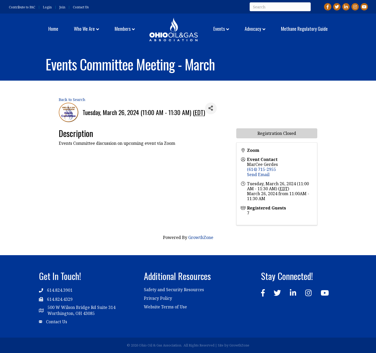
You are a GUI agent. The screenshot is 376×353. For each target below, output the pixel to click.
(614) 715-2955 (261, 169)
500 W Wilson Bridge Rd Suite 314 (81, 307)
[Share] (211, 108)
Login (47, 7)
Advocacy (253, 28)
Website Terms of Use (165, 307)
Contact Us (81, 7)
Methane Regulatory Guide (304, 28)
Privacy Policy (158, 298)
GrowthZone (200, 237)
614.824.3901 (60, 290)
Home (53, 28)
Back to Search (72, 99)
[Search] (280, 6)
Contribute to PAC (22, 7)
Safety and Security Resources (174, 289)
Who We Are (84, 28)
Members (123, 28)
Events (219, 28)
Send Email (258, 174)
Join (62, 7)
